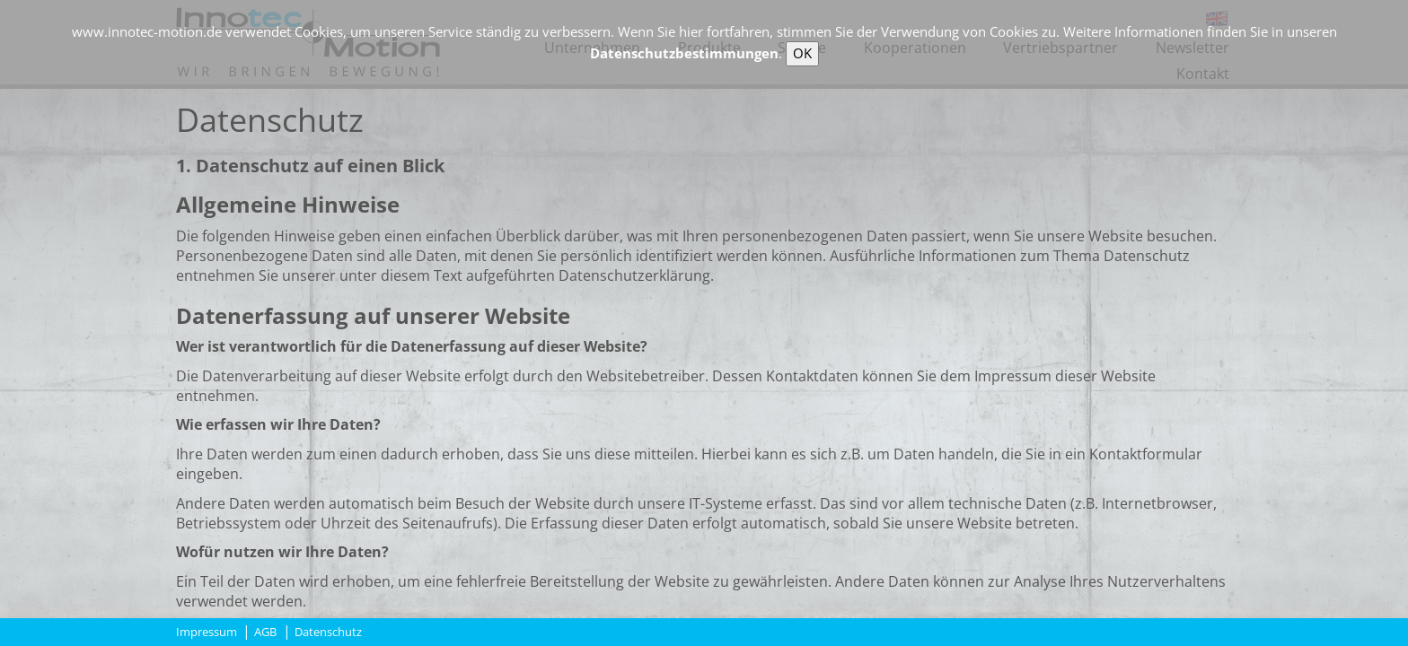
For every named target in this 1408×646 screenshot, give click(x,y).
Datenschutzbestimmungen (684, 53)
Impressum (206, 632)
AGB (265, 632)
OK (802, 53)
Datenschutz (328, 632)
